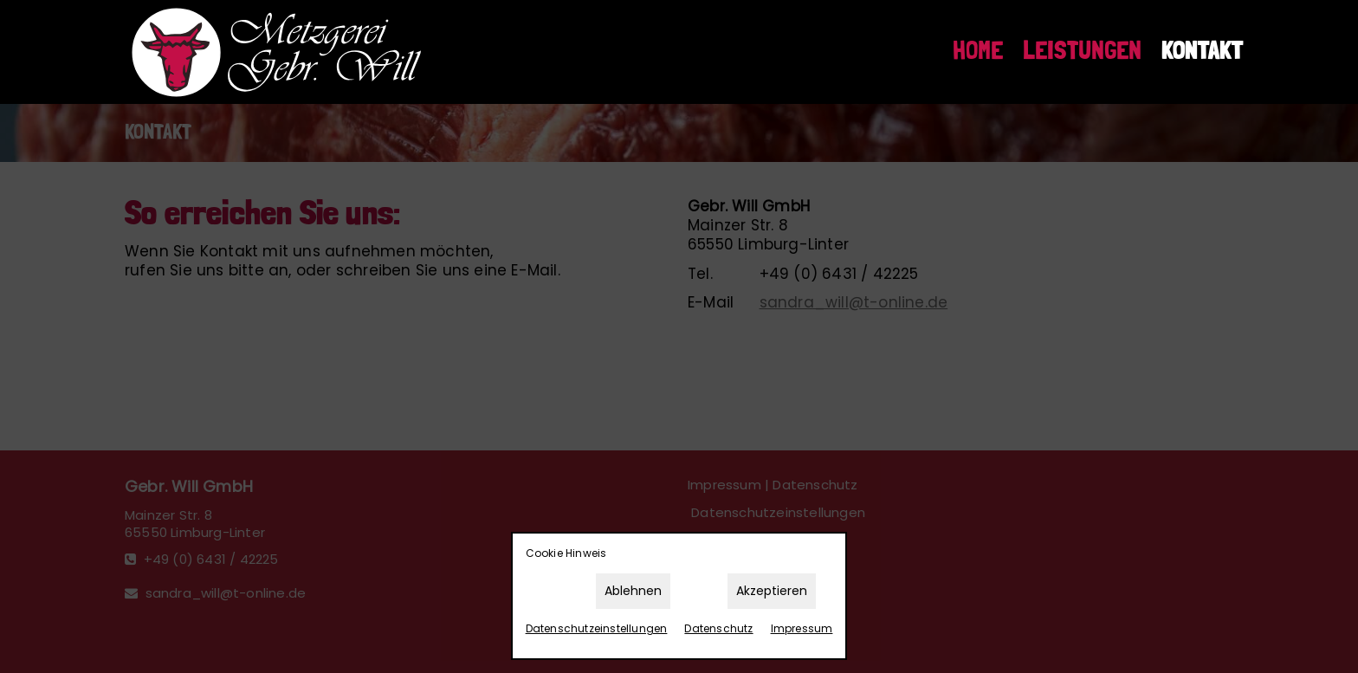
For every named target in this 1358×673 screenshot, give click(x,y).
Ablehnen (633, 590)
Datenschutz (718, 628)
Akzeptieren (771, 590)
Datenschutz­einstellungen (597, 628)
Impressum (802, 628)
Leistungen (1082, 51)
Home (978, 51)
